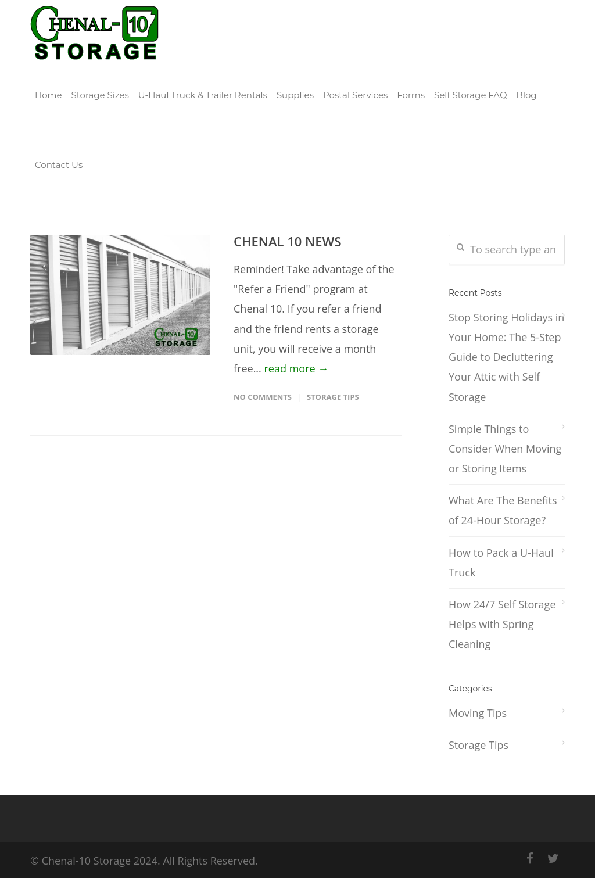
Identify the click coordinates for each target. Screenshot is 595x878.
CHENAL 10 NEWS (287, 241)
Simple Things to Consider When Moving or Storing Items (505, 448)
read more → (296, 368)
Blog (527, 95)
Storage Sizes (100, 95)
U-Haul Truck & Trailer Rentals (202, 95)
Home (48, 95)
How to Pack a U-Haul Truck (501, 562)
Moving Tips (478, 713)
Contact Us (59, 164)
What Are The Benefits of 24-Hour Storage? (503, 510)
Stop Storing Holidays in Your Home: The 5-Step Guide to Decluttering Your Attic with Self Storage (506, 357)
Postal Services (355, 95)
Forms (411, 95)
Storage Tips (333, 397)
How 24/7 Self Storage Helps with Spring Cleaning (502, 624)
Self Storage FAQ (470, 95)
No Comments (263, 397)
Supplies (295, 95)
